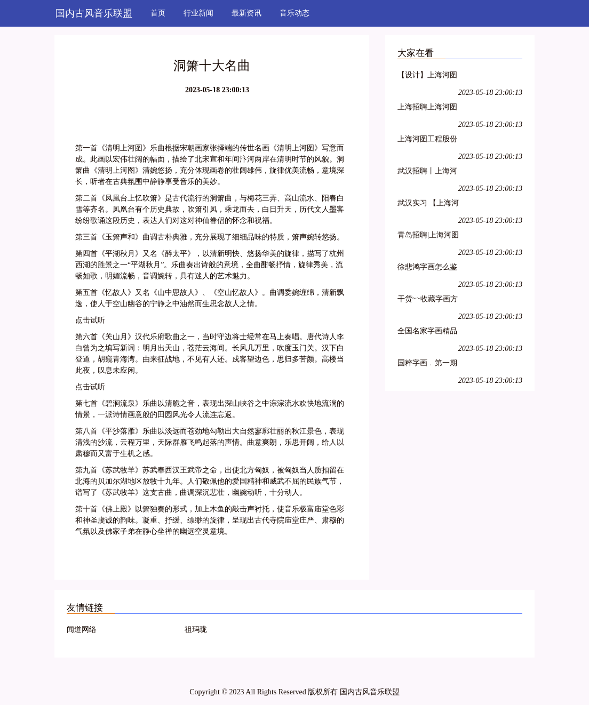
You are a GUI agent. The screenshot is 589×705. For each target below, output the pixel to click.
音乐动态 (294, 13)
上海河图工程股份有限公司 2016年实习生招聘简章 (428, 140)
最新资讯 (246, 13)
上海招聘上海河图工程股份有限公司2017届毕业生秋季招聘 (427, 108)
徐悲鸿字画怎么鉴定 (427, 268)
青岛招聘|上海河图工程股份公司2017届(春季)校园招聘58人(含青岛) (428, 236)
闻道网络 (82, 630)
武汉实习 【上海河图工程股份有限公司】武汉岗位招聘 (428, 204)
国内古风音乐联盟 (93, 13)
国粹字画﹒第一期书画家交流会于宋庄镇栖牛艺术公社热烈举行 (427, 364)
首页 (157, 13)
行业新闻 (198, 13)
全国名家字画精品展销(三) (427, 332)
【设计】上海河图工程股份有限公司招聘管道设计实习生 (427, 76)
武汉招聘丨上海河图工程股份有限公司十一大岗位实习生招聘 (427, 172)
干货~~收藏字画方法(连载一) (427, 300)
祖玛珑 (196, 630)
